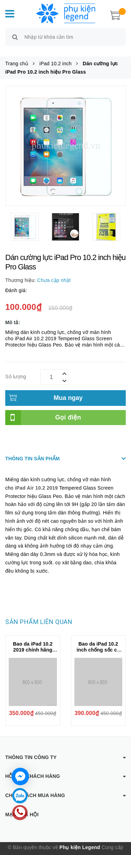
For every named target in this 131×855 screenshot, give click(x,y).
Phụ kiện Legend (79, 839)
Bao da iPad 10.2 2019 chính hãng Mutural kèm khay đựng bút (33, 645)
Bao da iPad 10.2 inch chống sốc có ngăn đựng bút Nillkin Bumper (98, 645)
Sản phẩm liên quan (38, 614)
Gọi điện (68, 409)
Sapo (70, 850)
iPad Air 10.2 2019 (36, 480)
